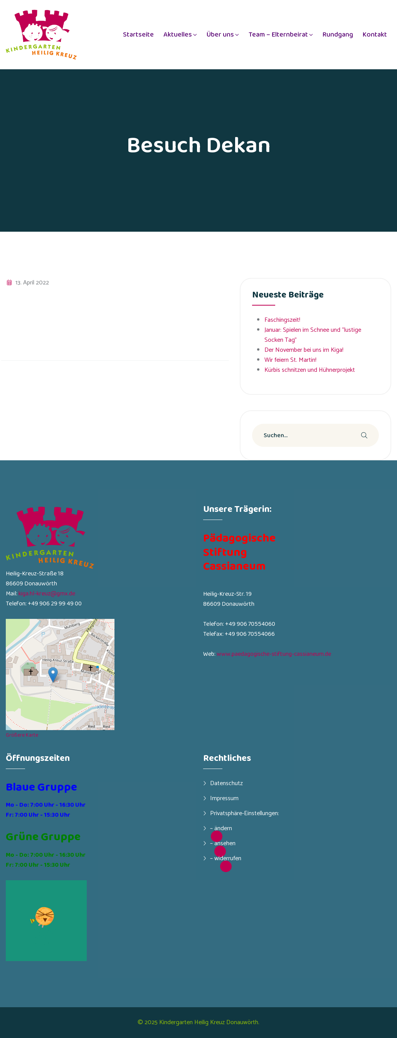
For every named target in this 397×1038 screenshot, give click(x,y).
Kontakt (375, 34)
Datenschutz (226, 783)
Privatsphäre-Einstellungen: (244, 813)
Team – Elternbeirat (278, 34)
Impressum (224, 798)
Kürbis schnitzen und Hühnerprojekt (309, 370)
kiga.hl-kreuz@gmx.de (47, 593)
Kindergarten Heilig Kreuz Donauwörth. (209, 1022)
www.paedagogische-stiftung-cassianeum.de (274, 654)
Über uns (220, 34)
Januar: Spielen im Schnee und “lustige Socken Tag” (312, 335)
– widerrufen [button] (225, 858)
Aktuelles (177, 34)
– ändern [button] (221, 828)
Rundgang (338, 34)
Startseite (138, 34)
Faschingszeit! (282, 320)
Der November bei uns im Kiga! (303, 350)
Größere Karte (22, 735)
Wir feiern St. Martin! (290, 360)
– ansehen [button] (223, 843)
